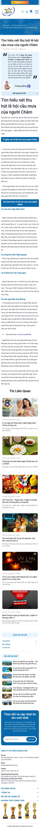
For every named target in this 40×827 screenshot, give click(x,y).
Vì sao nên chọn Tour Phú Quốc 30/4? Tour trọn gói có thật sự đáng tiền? (24, 682)
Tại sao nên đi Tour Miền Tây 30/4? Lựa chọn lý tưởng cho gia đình (24, 695)
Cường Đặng (21, 86)
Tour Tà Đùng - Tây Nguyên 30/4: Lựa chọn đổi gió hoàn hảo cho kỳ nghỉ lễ (25, 689)
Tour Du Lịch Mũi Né (24, 334)
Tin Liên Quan (20, 391)
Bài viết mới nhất (10, 656)
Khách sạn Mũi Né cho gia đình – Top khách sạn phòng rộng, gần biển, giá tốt (25, 663)
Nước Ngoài (6, 644)
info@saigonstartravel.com (9, 765)
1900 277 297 (5, 771)
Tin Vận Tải (6, 647)
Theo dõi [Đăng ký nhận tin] (31, 739)
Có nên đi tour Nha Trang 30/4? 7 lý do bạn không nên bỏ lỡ (24, 669)
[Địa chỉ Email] (20, 739)
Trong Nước (6, 641)
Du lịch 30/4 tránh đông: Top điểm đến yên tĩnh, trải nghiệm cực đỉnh (24, 676)
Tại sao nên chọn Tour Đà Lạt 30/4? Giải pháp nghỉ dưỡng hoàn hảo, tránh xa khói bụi (24, 702)
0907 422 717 (15, 771)
